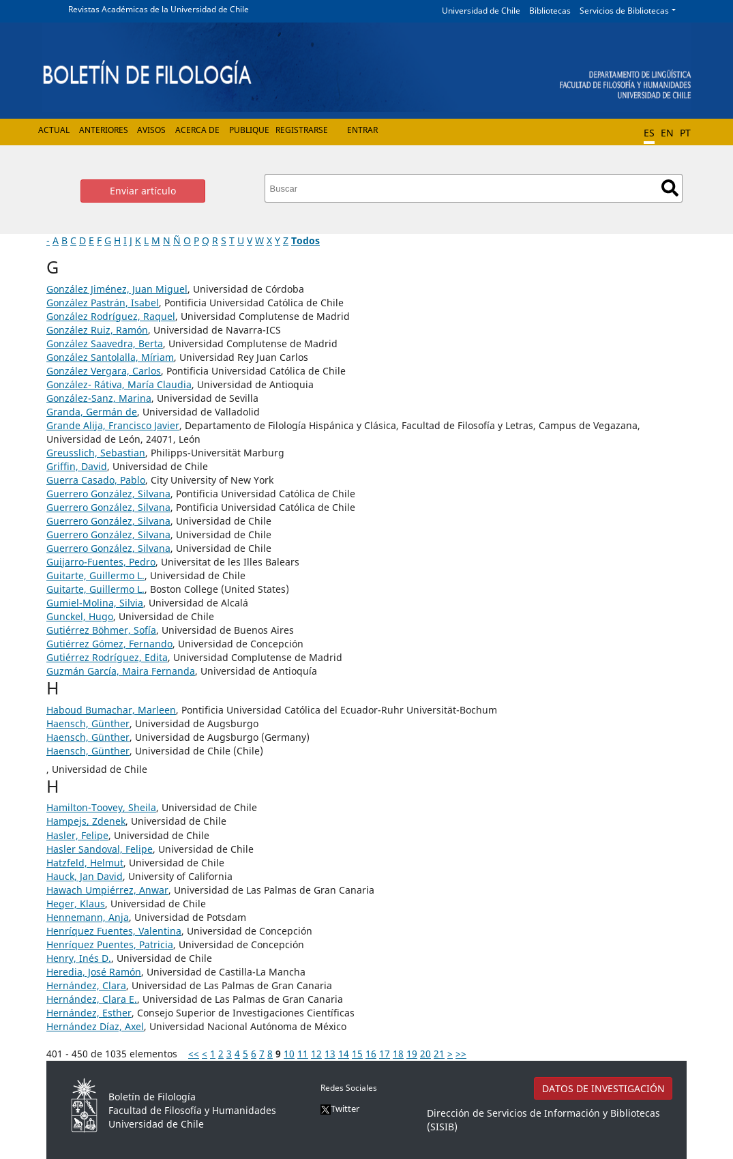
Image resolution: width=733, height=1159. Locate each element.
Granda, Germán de (91, 411)
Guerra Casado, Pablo (95, 479)
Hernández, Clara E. (91, 999)
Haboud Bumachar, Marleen (111, 709)
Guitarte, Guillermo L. (95, 575)
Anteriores (103, 130)
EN (667, 132)
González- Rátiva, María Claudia (119, 384)
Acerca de (197, 130)
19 (411, 1053)
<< (193, 1053)
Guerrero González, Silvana (108, 493)
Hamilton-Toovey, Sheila (101, 807)
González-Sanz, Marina (98, 398)
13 (330, 1053)
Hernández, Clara (86, 985)
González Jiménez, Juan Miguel (117, 288)
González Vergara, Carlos (103, 370)
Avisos (151, 130)
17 (384, 1053)
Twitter (339, 1108)
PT (685, 132)
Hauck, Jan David (84, 876)
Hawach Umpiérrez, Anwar (107, 889)
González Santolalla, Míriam (110, 357)
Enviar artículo (143, 190)
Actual (54, 130)
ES (649, 132)
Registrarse (301, 130)
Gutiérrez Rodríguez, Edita (107, 657)
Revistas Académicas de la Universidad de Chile (158, 9)
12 (316, 1053)
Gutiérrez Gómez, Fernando (109, 643)
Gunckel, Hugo (79, 616)
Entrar (362, 130)
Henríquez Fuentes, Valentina (113, 930)
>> (460, 1053)
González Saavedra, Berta (104, 343)
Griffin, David (76, 466)
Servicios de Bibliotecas (624, 10)
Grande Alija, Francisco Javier (112, 425)
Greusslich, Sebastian (95, 452)
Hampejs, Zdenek (85, 821)
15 (357, 1053)
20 (425, 1053)
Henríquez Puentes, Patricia (109, 944)
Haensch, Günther (88, 723)
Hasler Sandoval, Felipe (99, 848)
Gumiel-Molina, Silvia (94, 602)
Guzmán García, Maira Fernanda (120, 670)
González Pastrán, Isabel (102, 302)
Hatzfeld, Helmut (84, 862)
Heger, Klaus (75, 903)
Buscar (669, 187)
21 (439, 1053)
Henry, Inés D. (78, 958)
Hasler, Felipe (77, 835)
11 (302, 1053)
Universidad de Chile (481, 10)
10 (289, 1053)
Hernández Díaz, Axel (95, 1026)
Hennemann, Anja (87, 917)
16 (370, 1053)
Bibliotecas (550, 10)
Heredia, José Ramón (93, 971)
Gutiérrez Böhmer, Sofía (101, 629)
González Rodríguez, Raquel (110, 316)
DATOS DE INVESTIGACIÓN (603, 1088)
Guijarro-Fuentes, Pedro (100, 561)
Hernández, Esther (89, 1012)
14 (343, 1053)
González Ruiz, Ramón (97, 329)
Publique (249, 130)
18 (398, 1053)
